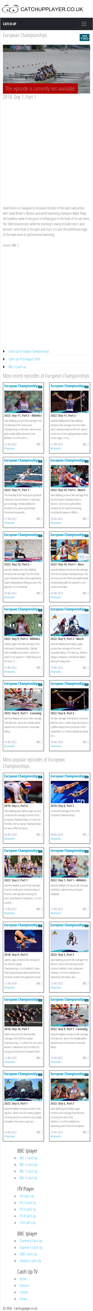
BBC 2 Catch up (17, 366)
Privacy (23, 1298)
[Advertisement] (46, 148)
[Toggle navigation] (84, 23)
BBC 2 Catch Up (28, 1164)
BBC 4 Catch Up (28, 1177)
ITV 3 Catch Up (28, 1209)
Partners (24, 1285)
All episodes (9, 448)
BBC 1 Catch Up (28, 1158)
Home (23, 1278)
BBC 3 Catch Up (28, 1171)
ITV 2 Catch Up (28, 1202)
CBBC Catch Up (28, 1254)
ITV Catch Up (27, 1196)
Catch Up (9, 23)
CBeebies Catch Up (30, 1260)
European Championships (25, 35)
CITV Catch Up (28, 1222)
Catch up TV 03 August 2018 (24, 359)
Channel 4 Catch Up (31, 1240)
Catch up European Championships (28, 351)
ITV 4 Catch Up (28, 1216)
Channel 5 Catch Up (31, 1247)
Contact (24, 1292)
